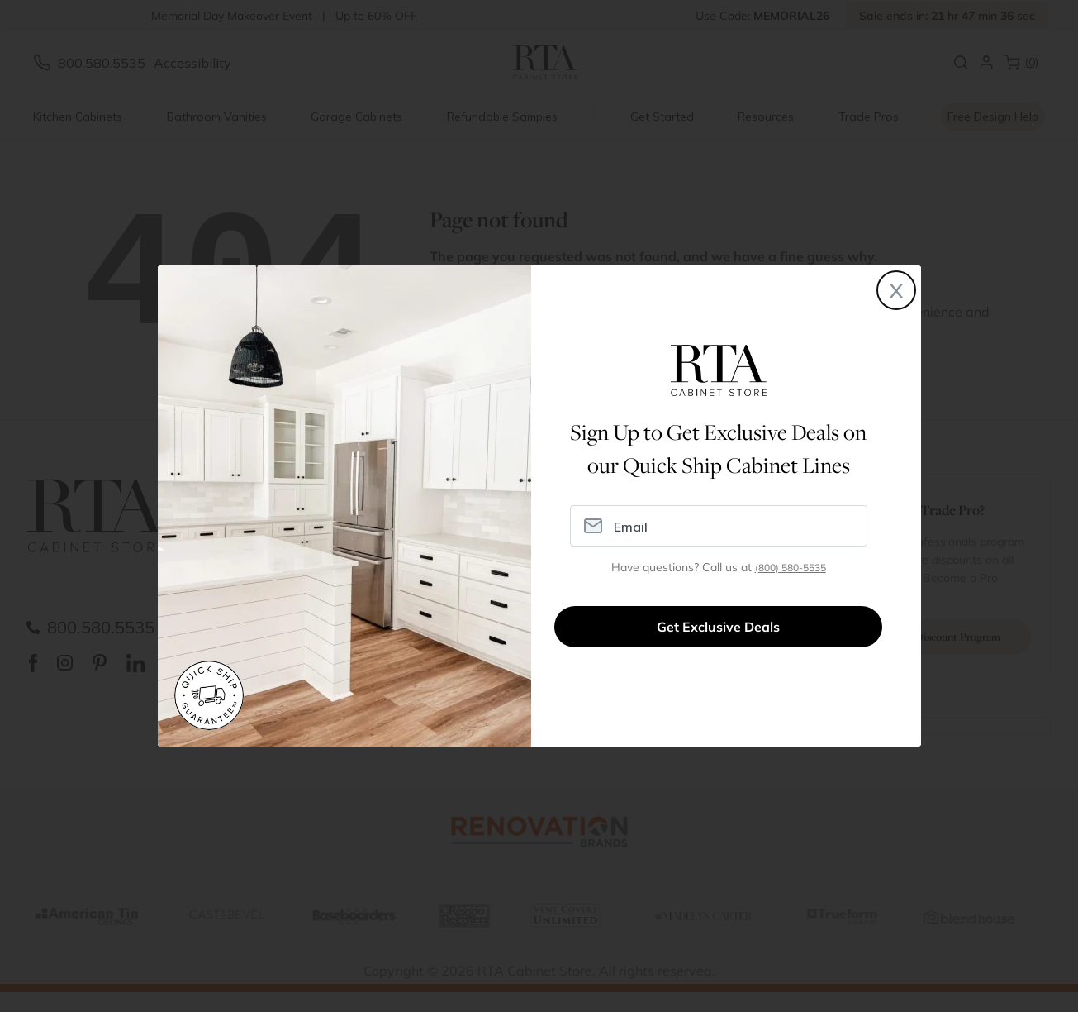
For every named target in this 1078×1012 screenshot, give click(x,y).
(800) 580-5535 (790, 567)
